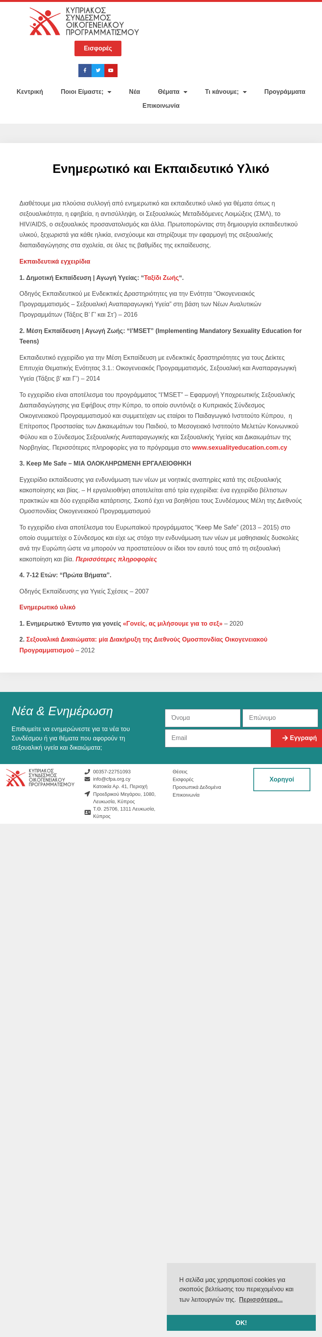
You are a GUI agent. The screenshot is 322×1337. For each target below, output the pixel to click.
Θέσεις (180, 772)
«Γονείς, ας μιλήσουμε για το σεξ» (173, 623)
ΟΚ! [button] (241, 1323)
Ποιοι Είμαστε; (86, 92)
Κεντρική (30, 91)
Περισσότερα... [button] (261, 1299)
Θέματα (172, 92)
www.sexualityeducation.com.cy (239, 447)
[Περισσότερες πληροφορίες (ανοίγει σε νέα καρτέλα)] (116, 559)
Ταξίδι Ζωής (161, 277)
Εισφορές (183, 779)
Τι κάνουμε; (225, 92)
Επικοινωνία (161, 105)
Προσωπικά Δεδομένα (197, 787)
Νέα (134, 91)
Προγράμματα (284, 91)
